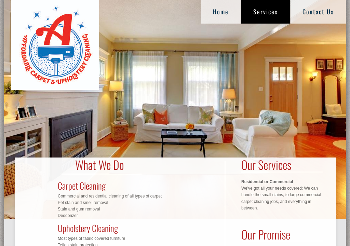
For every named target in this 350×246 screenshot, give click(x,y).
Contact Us (318, 11)
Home (221, 11)
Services (265, 11)
